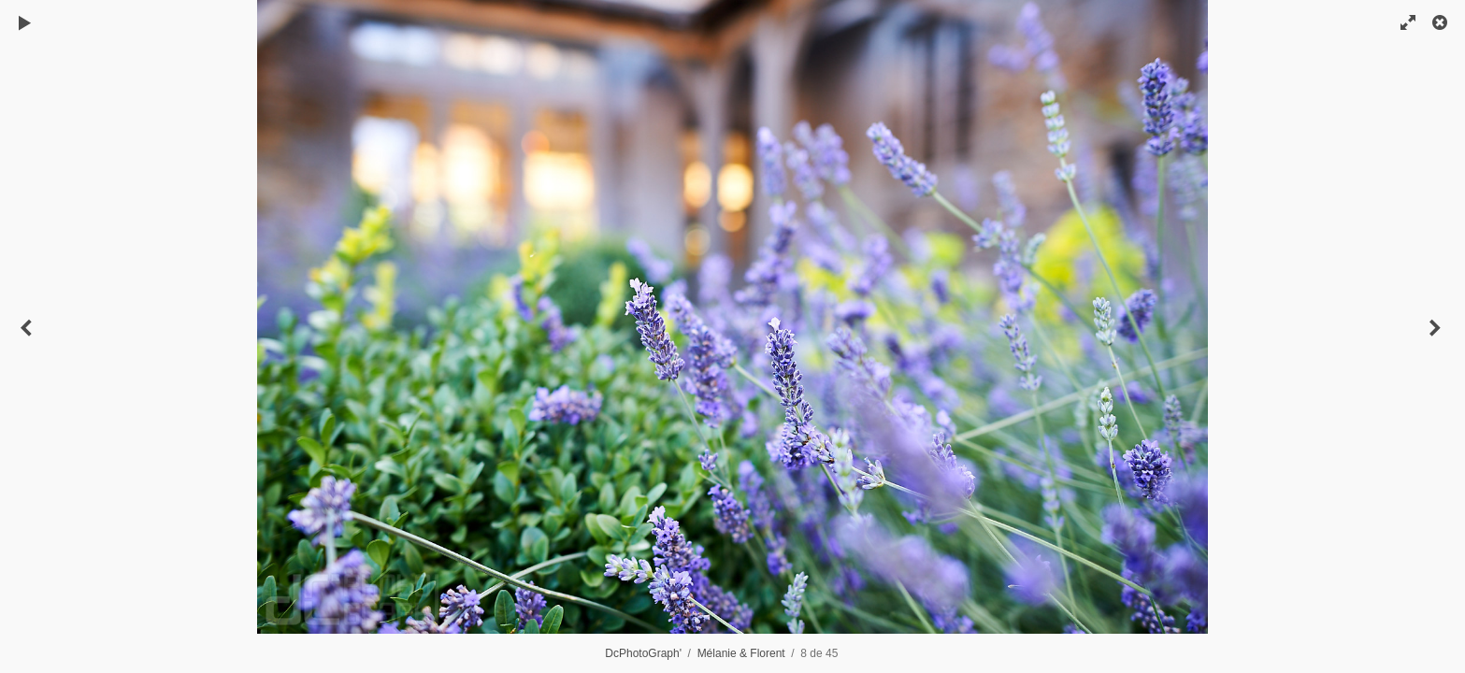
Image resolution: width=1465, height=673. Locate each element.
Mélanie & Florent (741, 653)
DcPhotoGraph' (643, 653)
